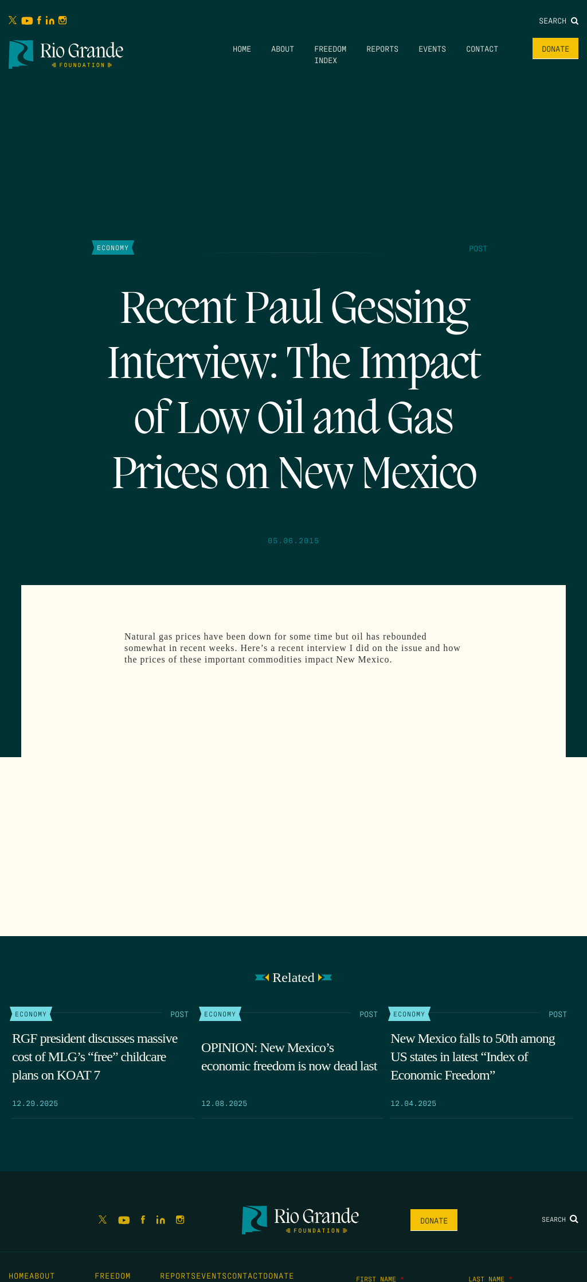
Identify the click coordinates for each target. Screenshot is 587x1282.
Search (558, 20)
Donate (555, 48)
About (282, 48)
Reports (382, 48)
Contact (482, 48)
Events (432, 48)
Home (242, 48)
